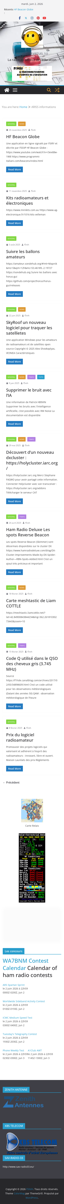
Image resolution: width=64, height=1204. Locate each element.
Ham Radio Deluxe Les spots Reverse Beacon (28, 532)
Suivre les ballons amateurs (23, 254)
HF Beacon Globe (23, 9)
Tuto (41, 377)
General (11, 124)
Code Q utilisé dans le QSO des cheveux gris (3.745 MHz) (32, 663)
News (21, 124)
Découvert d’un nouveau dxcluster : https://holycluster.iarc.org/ (32, 460)
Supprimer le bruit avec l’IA (29, 392)
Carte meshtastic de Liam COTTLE (31, 603)
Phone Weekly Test (13, 1050)
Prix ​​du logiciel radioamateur (20, 737)
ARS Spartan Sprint (14, 985)
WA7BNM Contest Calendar (25, 964)
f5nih (33, 129)
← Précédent (11, 782)
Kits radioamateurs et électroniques (27, 200)
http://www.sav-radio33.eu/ (18, 1166)
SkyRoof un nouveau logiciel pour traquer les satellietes (29, 327)
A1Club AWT (35, 1050)
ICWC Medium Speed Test (17, 1017)
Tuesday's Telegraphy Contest (20, 1034)
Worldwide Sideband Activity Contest (24, 1001)
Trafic (31, 377)
